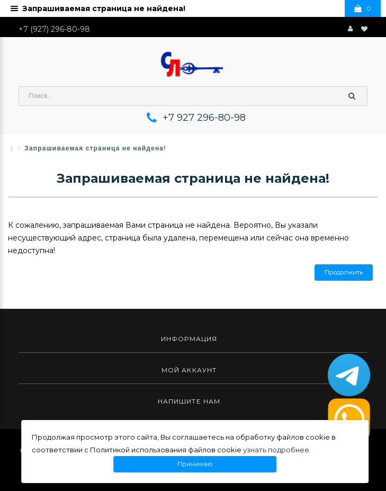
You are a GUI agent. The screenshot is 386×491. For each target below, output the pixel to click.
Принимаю (194, 464)
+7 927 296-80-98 (204, 117)
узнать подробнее (276, 449)
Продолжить (344, 272)
